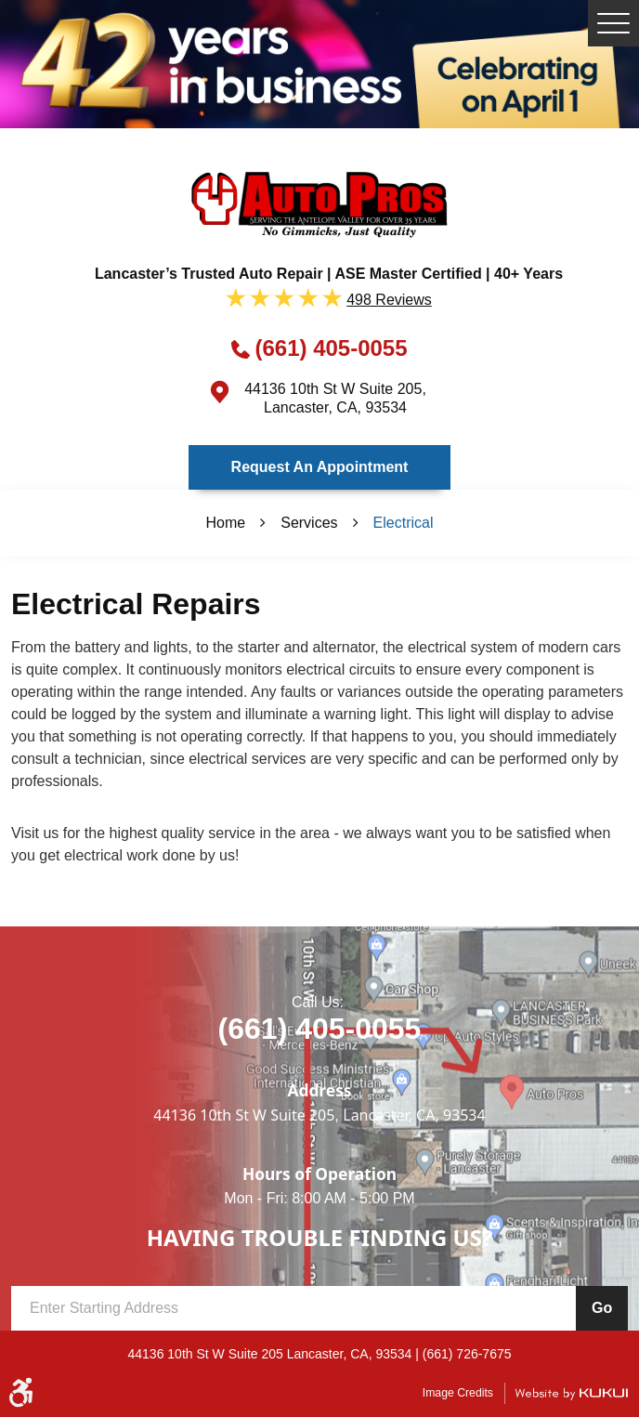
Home (226, 523)
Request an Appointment (320, 467)
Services (308, 523)
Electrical (403, 523)
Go (602, 1308)
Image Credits (458, 1392)
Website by (571, 1393)
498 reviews (389, 300)
